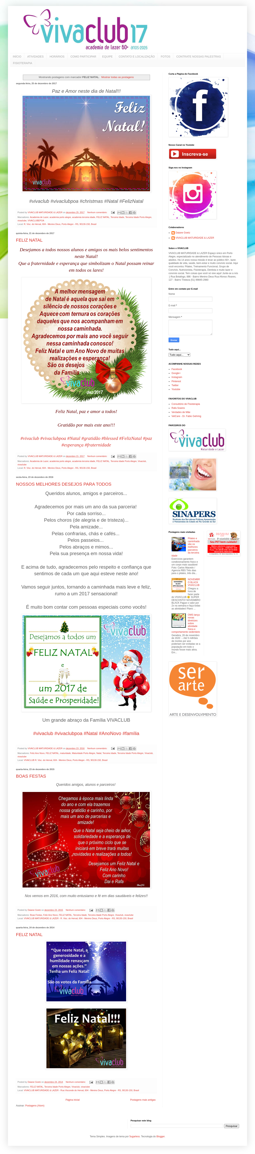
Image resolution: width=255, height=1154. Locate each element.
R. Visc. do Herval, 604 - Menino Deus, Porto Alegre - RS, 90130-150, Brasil (60, 224)
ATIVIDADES (35, 56)
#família (131, 733)
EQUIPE (107, 56)
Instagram (177, 377)
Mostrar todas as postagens (117, 77)
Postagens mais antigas (143, 1099)
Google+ (176, 373)
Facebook (177, 369)
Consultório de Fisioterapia (186, 404)
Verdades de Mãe (181, 412)
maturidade (65, 753)
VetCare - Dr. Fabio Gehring (186, 416)
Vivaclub (142, 461)
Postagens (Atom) (34, 1105)
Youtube (176, 389)
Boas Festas (36, 915)
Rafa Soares (178, 408)
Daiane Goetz (183, 232)
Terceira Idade (117, 217)
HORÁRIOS (57, 56)
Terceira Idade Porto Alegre (138, 217)
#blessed (110, 438)
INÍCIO (17, 56)
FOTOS (165, 56)
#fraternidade (98, 444)
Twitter (175, 385)
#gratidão (90, 438)
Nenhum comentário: (97, 212)
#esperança (73, 444)
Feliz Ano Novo (37, 753)
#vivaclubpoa (53, 438)
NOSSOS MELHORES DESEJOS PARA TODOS (63, 484)
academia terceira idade (83, 217)
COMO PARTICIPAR (83, 56)
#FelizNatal (130, 438)
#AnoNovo (110, 733)
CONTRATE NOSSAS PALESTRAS (198, 56)
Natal (98, 753)
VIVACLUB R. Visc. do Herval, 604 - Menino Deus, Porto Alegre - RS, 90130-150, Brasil (66, 760)
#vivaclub (30, 438)
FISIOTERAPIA (22, 63)
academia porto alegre (60, 217)
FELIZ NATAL (103, 217)
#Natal (73, 438)
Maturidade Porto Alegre (83, 753)
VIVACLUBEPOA (36, 220)
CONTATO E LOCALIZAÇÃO (137, 56)
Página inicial (73, 1099)
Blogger (160, 1136)
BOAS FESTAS (31, 776)
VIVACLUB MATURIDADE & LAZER (195, 237)
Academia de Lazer (39, 217)
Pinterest (176, 381)
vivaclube (22, 220)
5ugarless (134, 1136)
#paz (147, 438)
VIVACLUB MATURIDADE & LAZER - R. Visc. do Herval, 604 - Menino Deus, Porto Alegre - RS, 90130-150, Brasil (78, 918)
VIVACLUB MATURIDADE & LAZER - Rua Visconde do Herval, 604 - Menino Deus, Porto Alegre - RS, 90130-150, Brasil (81, 1090)
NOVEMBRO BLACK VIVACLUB (194, 582)
